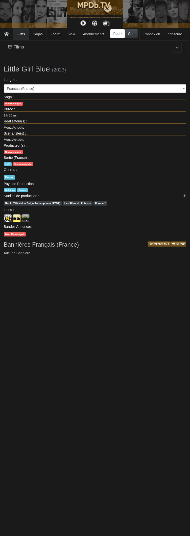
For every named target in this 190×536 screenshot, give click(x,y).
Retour (178, 244)
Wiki (72, 34)
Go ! (131, 34)
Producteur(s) (14, 145)
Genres (9, 170)
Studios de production (20, 196)
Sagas (38, 34)
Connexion (151, 34)
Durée (8, 109)
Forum (55, 34)
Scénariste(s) (14, 133)
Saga (8, 97)
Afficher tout (159, 244)
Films (21, 34)
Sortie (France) (15, 158)
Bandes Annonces (18, 227)
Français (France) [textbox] (20, 89)
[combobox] (117, 33)
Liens (8, 210)
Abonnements (93, 34)
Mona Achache (14, 127)
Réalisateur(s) (14, 121)
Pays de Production (19, 184)
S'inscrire (175, 34)
